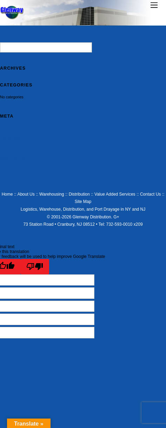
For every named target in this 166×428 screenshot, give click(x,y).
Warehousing (51, 194)
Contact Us (150, 194)
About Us (25, 194)
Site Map (83, 201)
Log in (5, 128)
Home (7, 194)
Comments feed (13, 148)
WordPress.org (12, 157)
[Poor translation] (35, 266)
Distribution (79, 194)
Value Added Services (114, 194)
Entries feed (10, 138)
